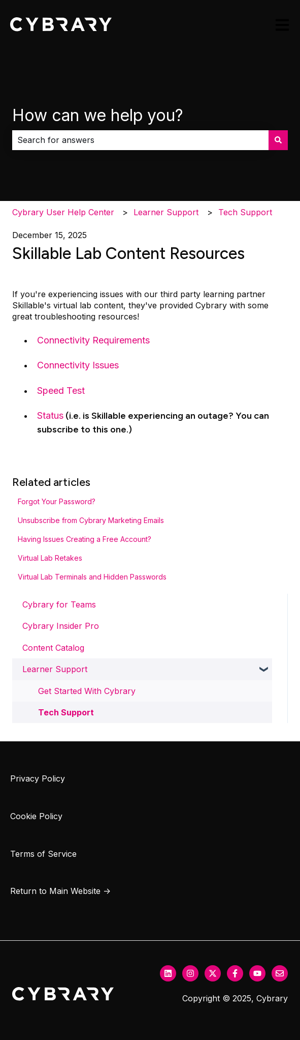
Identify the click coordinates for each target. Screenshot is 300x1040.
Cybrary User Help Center (63, 212)
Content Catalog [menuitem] (53, 648)
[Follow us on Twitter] (213, 973)
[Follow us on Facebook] (235, 973)
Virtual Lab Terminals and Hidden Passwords (92, 576)
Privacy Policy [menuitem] (37, 778)
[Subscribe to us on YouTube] (257, 973)
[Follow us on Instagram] (190, 973)
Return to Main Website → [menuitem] (60, 891)
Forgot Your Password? (56, 501)
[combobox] (140, 140)
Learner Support (166, 212)
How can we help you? (97, 115)
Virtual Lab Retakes (50, 558)
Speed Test (61, 390)
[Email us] (280, 973)
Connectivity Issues (78, 365)
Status (50, 415)
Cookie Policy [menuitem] (36, 816)
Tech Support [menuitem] (66, 712)
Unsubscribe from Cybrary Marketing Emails (91, 520)
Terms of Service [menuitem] (43, 854)
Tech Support (245, 212)
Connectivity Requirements (93, 340)
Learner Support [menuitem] (54, 669)
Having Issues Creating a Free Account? (84, 539)
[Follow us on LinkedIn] (168, 973)
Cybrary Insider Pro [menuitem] (60, 626)
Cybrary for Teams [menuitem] (59, 604)
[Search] (278, 140)
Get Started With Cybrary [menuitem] (87, 691)
